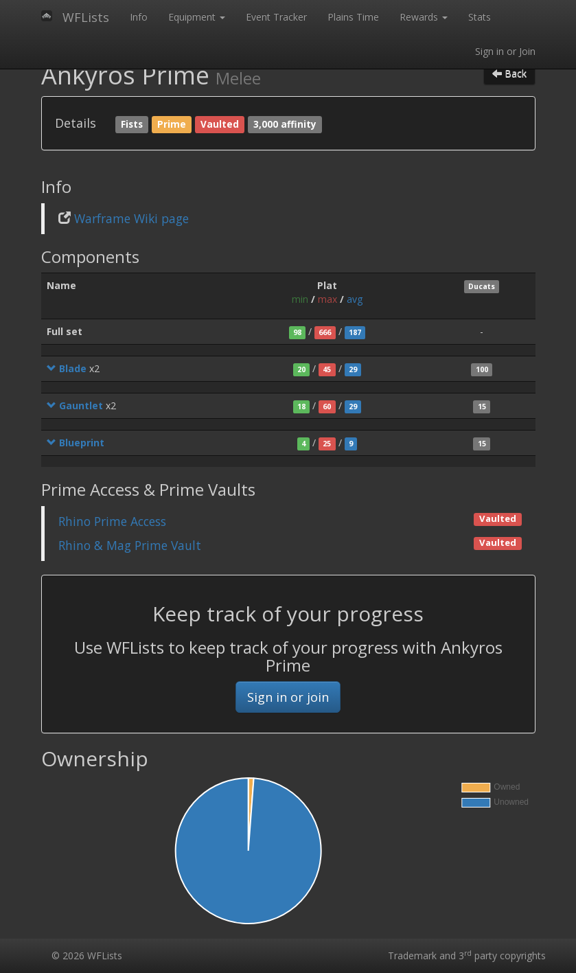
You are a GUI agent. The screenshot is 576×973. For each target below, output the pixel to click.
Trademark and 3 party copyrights (467, 955)
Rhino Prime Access (112, 521)
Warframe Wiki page (131, 218)
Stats (479, 16)
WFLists (85, 17)
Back (509, 73)
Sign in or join (288, 697)
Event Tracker (276, 16)
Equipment (196, 16)
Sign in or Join (505, 51)
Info (139, 16)
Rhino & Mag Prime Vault (129, 545)
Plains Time (353, 16)
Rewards (424, 16)
